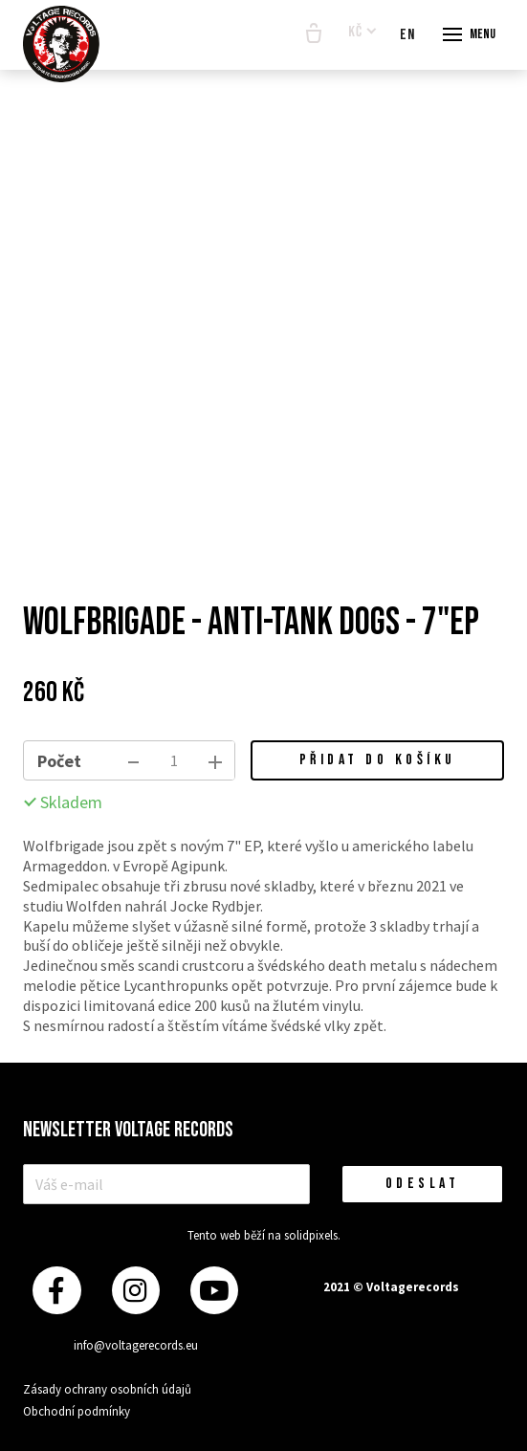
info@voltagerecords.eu (136, 1345)
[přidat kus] (215, 760)
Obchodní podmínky (76, 1411)
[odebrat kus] (133, 760)
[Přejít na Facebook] (56, 1290)
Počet (59, 761)
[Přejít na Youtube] (214, 1290)
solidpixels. (312, 1235)
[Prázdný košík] (314, 34)
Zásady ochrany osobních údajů (107, 1389)
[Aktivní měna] (362, 33)
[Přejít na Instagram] (136, 1290)
